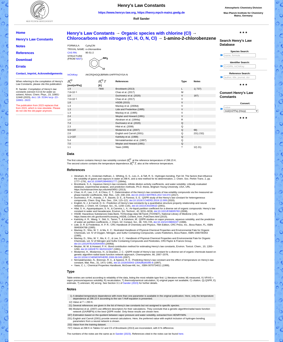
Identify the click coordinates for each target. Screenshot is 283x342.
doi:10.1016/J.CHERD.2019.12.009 (148, 200)
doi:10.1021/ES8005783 (167, 211)
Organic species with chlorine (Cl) (156, 33)
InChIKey (72, 74)
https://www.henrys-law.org (117, 12)
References (25, 53)
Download (24, 60)
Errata (21, 66)
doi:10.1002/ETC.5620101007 (97, 249)
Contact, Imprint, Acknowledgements (39, 73)
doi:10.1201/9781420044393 (89, 243)
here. (181, 333)
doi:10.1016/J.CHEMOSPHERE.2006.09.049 (98, 257)
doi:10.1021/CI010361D (144, 205)
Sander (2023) (130, 283)
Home (20, 32)
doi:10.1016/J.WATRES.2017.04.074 (151, 195)
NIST (78, 58)
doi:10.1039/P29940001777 (102, 181)
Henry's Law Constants (34, 39)
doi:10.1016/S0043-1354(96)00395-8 (133, 262)
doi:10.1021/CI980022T (165, 222)
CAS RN (72, 52)
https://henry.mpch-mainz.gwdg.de (161, 12)
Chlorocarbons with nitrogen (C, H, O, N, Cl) (112, 38)
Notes (20, 46)
